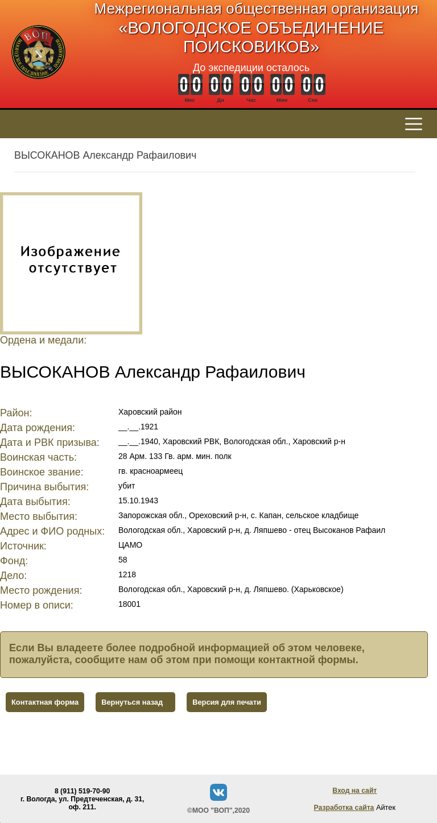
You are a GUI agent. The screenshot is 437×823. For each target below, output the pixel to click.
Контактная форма (45, 702)
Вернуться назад (132, 702)
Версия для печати (226, 702)
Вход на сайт (354, 791)
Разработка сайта (344, 808)
